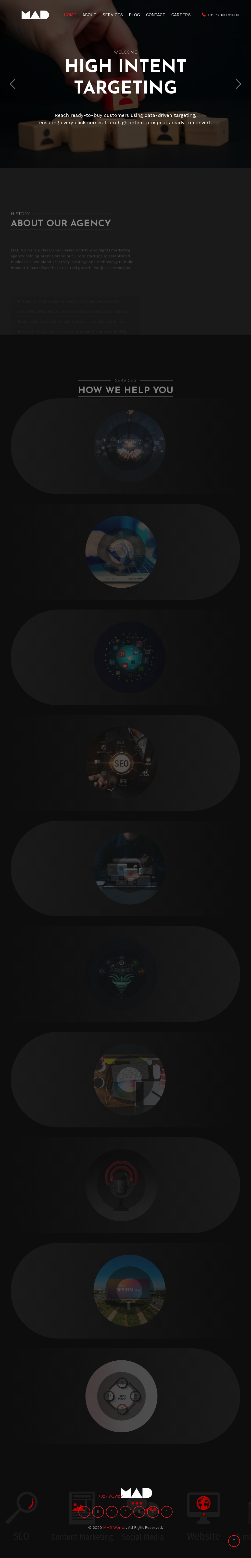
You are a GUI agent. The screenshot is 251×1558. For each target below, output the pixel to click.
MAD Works (114, 1527)
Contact (155, 14)
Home (70, 14)
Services (112, 14)
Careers (181, 14)
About (89, 14)
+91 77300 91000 (223, 15)
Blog (134, 14)
